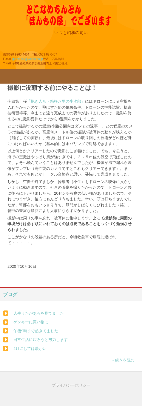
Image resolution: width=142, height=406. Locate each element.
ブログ (10, 294)
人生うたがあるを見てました (38, 313)
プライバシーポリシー (71, 385)
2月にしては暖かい (30, 348)
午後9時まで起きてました (35, 331)
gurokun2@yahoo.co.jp (27, 59)
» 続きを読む (123, 360)
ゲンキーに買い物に (30, 322)
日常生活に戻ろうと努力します (40, 339)
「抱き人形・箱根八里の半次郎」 (56, 101)
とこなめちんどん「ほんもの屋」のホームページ (80, 19)
